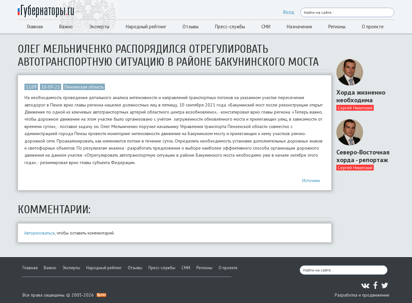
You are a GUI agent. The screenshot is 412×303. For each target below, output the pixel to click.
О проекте (373, 26)
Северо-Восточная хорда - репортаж (362, 156)
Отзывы (191, 26)
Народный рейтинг (146, 26)
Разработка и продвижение (362, 295)
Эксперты (99, 26)
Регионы (336, 26)
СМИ (265, 26)
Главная (35, 26)
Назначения (299, 26)
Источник (311, 180)
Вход (288, 12)
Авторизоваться (39, 233)
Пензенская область (84, 87)
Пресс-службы (230, 26)
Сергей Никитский (355, 108)
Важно (66, 26)
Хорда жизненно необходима (360, 96)
